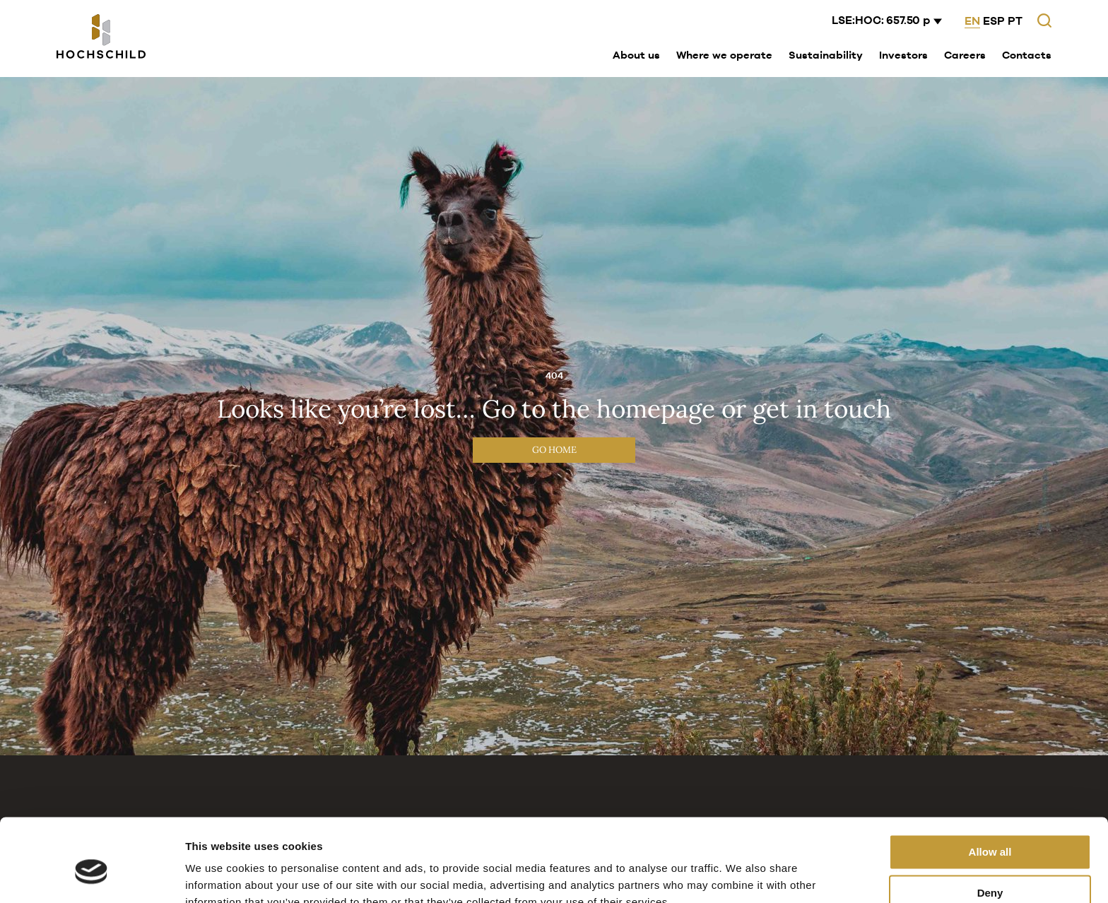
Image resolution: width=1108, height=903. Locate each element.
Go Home (554, 450)
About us (636, 55)
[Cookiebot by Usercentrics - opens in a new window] (91, 875)
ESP (994, 21)
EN (972, 21)
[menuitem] (636, 55)
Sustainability (826, 55)
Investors (903, 55)
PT (1015, 21)
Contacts (1026, 55)
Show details (218, 875)
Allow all (990, 786)
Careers (965, 55)
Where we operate (724, 55)
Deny (990, 827)
